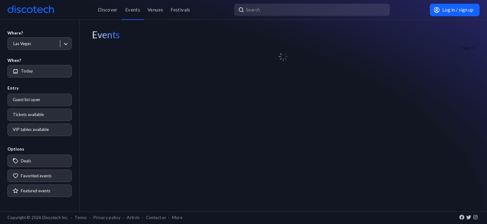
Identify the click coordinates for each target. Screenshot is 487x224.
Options (15, 149)
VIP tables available (31, 129)
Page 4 (467, 47)
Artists (133, 217)
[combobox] (13, 43)
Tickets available (28, 114)
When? (14, 60)
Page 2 (99, 47)
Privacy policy (107, 217)
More (177, 217)
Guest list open (26, 99)
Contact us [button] (156, 217)
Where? (15, 32)
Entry (13, 88)
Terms (81, 217)
